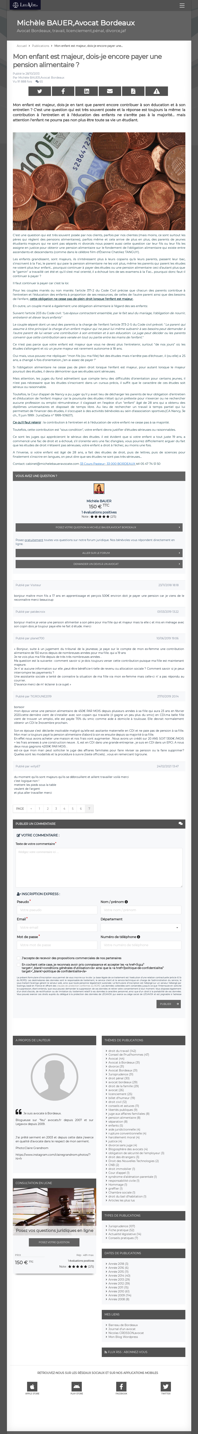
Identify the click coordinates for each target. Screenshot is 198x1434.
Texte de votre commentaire (35, 844)
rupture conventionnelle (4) (127, 1133)
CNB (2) (113, 1165)
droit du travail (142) (122, 1051)
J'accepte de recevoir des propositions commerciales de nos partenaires (71, 958)
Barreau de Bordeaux (123, 1325)
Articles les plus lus (121, 1200)
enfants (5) (115, 1125)
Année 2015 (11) (118, 1271)
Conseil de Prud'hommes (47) (128, 1054)
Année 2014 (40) (119, 1275)
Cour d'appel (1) (119, 1173)
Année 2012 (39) (119, 1283)
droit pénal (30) (119, 1078)
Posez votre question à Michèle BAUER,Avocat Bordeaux (119, 527)
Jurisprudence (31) (120, 1074)
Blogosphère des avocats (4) (128, 1149)
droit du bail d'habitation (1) (127, 1196)
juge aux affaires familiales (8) (129, 1114)
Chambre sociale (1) (121, 1192)
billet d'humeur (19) (121, 1098)
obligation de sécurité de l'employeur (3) (136, 1153)
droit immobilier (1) (121, 1169)
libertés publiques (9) (123, 1110)
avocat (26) (116, 1090)
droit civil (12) (117, 1102)
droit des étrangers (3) (123, 1157)
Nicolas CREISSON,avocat (126, 1333)
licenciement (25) (120, 1094)
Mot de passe (27, 937)
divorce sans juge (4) (122, 1145)
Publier (170, 1004)
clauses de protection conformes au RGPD (78, 986)
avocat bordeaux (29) (123, 1082)
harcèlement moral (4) (124, 1137)
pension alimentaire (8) (124, 1117)
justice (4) (115, 1141)
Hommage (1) (117, 1184)
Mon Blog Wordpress (123, 1337)
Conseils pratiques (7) (123, 1238)
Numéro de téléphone (120, 937)
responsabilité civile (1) (124, 1180)
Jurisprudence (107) (121, 1226)
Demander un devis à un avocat (128, 564)
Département (112, 919)
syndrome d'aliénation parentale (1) (132, 1177)
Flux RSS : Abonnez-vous (127, 1352)
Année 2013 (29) (119, 1279)
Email (21, 919)
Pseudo (23, 902)
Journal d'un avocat (122, 1329)
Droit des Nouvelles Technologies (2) (133, 1161)
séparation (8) (118, 1121)
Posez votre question (54, 1242)
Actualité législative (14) (124, 1234)
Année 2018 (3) (118, 1264)
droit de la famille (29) (123, 1086)
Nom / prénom (114, 902)
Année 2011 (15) (118, 1287)
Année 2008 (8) (118, 1299)
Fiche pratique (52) (121, 1230)
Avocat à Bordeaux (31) (124, 1062)
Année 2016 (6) (118, 1268)
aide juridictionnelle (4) (124, 1129)
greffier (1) (115, 1188)
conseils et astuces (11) (123, 1106)
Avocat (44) (116, 1058)
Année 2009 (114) (119, 1295)
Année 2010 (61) (119, 1291)
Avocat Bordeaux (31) (123, 1070)
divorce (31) (116, 1066)
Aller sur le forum (132, 553)
